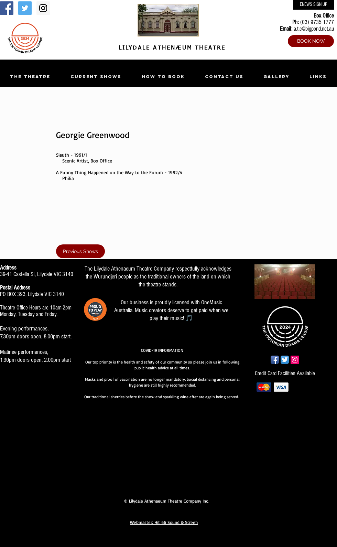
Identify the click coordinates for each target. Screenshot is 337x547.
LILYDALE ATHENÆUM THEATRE (171, 48)
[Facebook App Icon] (275, 360)
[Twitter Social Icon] (25, 8)
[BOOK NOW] (311, 41)
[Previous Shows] (80, 251)
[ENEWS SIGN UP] (313, 5)
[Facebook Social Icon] (6, 8)
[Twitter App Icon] (285, 360)
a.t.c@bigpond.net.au (314, 28)
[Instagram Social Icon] (43, 8)
